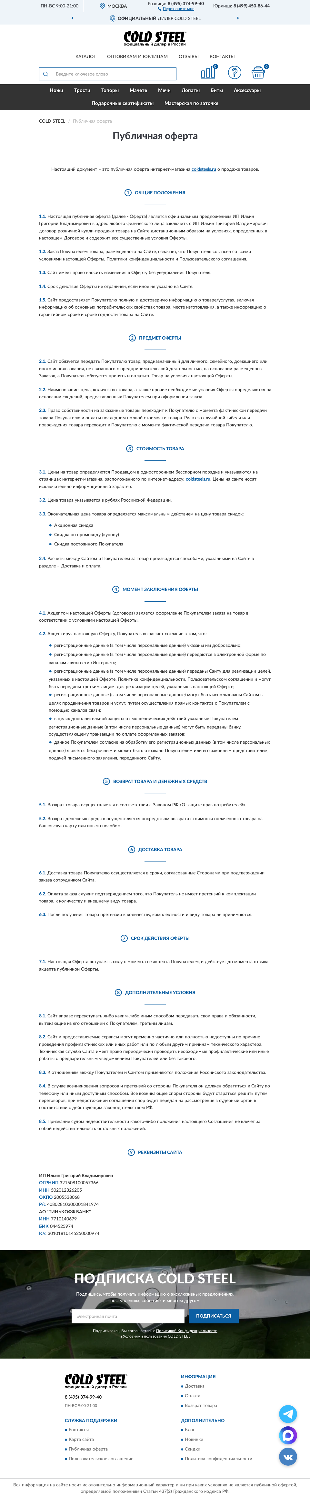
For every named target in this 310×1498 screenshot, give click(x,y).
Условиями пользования (145, 1336)
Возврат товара (201, 1405)
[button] (176, 8)
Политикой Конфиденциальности (186, 1331)
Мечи (164, 90)
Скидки (192, 1449)
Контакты (222, 57)
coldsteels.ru (204, 169)
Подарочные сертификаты (123, 103)
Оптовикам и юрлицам (137, 57)
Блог (190, 1430)
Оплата (192, 1396)
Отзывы (189, 57)
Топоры (110, 90)
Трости (82, 90)
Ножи (56, 90)
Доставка (195, 1386)
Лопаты (191, 90)
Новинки (194, 1440)
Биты (217, 90)
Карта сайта (81, 1440)
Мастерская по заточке (191, 103)
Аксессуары (247, 90)
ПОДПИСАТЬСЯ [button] (213, 1316)
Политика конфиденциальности (218, 1459)
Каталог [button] (85, 57)
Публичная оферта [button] (88, 1449)
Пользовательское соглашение (101, 1459)
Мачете (138, 90)
